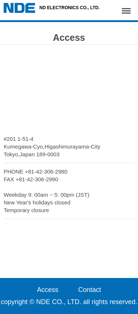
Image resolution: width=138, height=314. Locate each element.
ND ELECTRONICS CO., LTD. (52, 8)
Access (47, 289)
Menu (127, 7)
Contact (89, 289)
